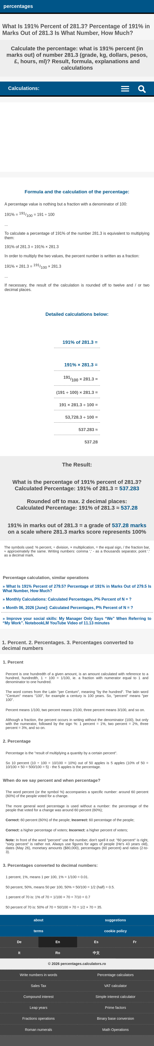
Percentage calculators (115, 975)
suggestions (115, 920)
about (38, 920)
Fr (134, 942)
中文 (96, 953)
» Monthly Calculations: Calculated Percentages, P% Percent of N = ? (67, 599)
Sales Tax (38, 986)
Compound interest (38, 997)
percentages (18, 6)
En (58, 942)
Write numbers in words (38, 975)
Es (96, 942)
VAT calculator (115, 986)
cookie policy (115, 931)
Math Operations (115, 1030)
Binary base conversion (115, 1018)
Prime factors (115, 1008)
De (19, 942)
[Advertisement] (77, 137)
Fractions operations (38, 1018)
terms (38, 931)
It (19, 953)
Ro (57, 953)
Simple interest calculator (115, 997)
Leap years (38, 1008)
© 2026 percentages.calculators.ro (77, 964)
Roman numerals (38, 1030)
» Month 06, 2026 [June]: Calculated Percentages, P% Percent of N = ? (68, 608)
